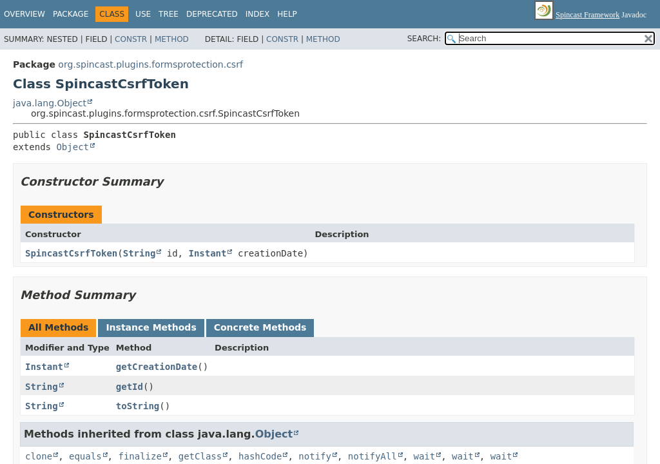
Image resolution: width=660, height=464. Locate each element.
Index (258, 14)
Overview (24, 14)
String (139, 253)
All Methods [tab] (58, 327)
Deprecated (212, 14)
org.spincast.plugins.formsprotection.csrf (150, 64)
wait (425, 456)
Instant (207, 253)
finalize (139, 456)
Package (70, 14)
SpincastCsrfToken (71, 253)
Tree (169, 14)
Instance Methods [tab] (151, 327)
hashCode (260, 456)
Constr (131, 39)
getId (129, 387)
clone (38, 456)
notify (314, 456)
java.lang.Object (49, 103)
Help (287, 14)
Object (72, 147)
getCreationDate (156, 367)
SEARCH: (424, 38)
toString (137, 406)
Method (172, 39)
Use (143, 14)
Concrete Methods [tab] (260, 327)
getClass (200, 456)
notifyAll (372, 456)
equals (85, 456)
